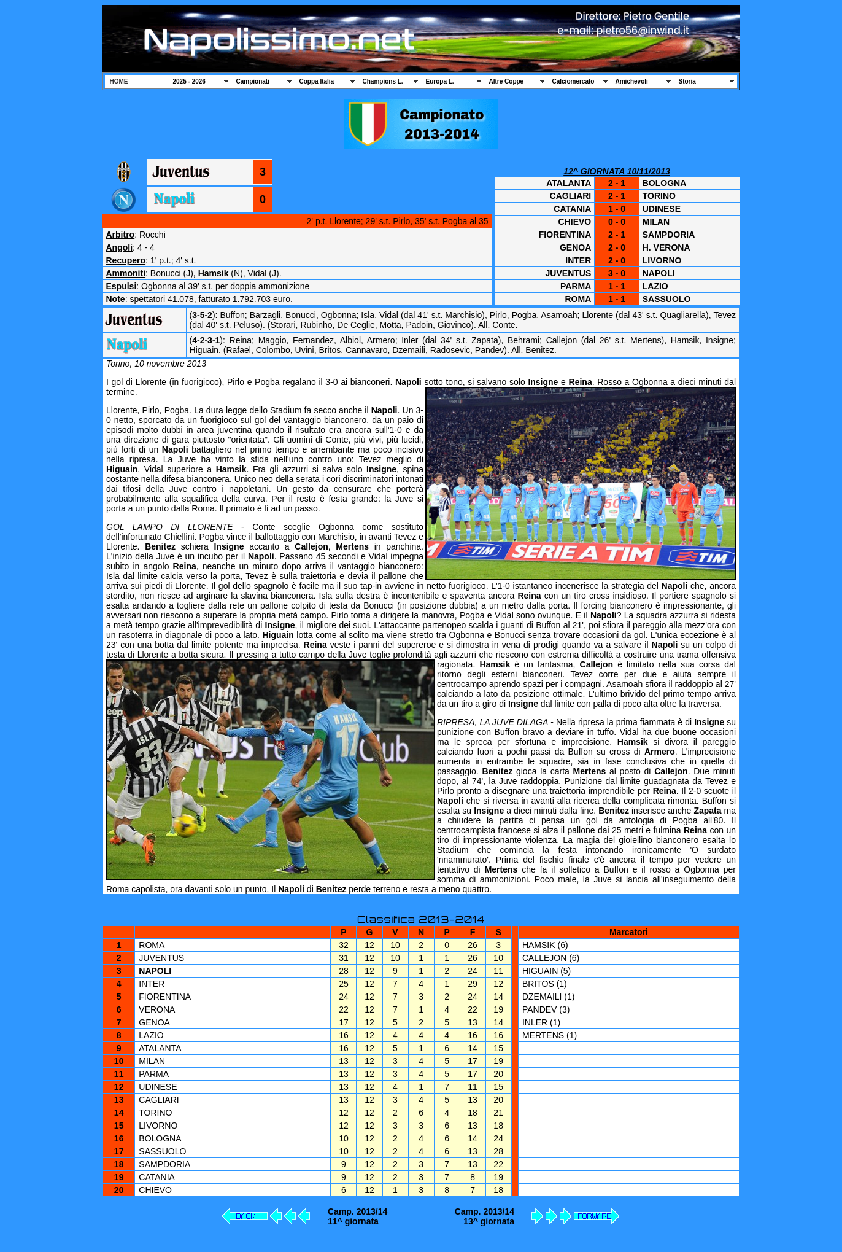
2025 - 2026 (189, 81)
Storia (687, 81)
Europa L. (440, 81)
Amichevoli (632, 81)
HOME (119, 81)
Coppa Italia (316, 81)
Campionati (252, 81)
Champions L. (383, 81)
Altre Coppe (506, 81)
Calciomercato (573, 81)
